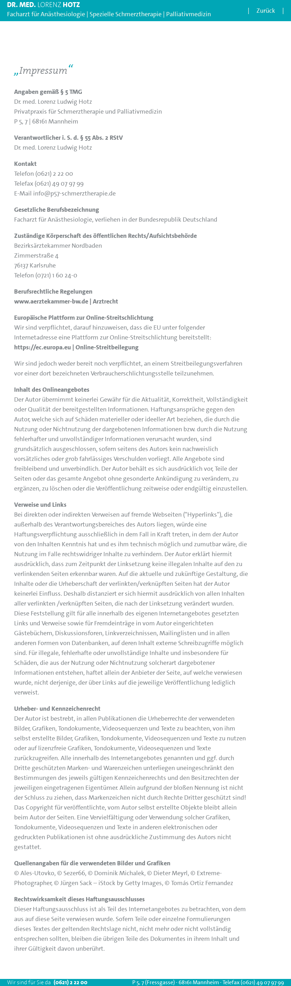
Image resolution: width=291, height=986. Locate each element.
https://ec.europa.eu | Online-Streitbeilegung (76, 347)
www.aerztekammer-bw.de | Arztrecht (66, 301)
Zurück (265, 10)
